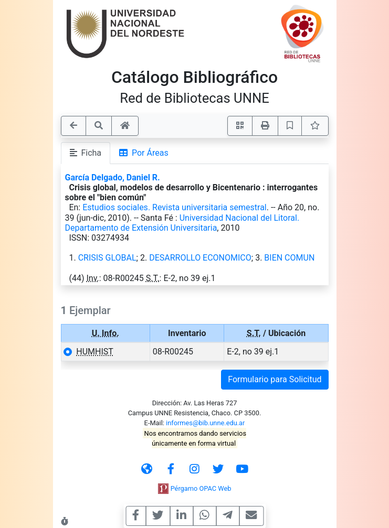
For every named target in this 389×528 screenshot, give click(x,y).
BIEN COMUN (289, 258)
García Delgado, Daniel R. (112, 177)
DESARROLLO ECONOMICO (200, 258)
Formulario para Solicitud (274, 379)
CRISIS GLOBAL (107, 258)
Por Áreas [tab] (144, 153)
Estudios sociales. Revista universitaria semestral (174, 207)
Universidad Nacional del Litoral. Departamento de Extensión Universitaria (182, 223)
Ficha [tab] (86, 153)
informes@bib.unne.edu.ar (205, 423)
